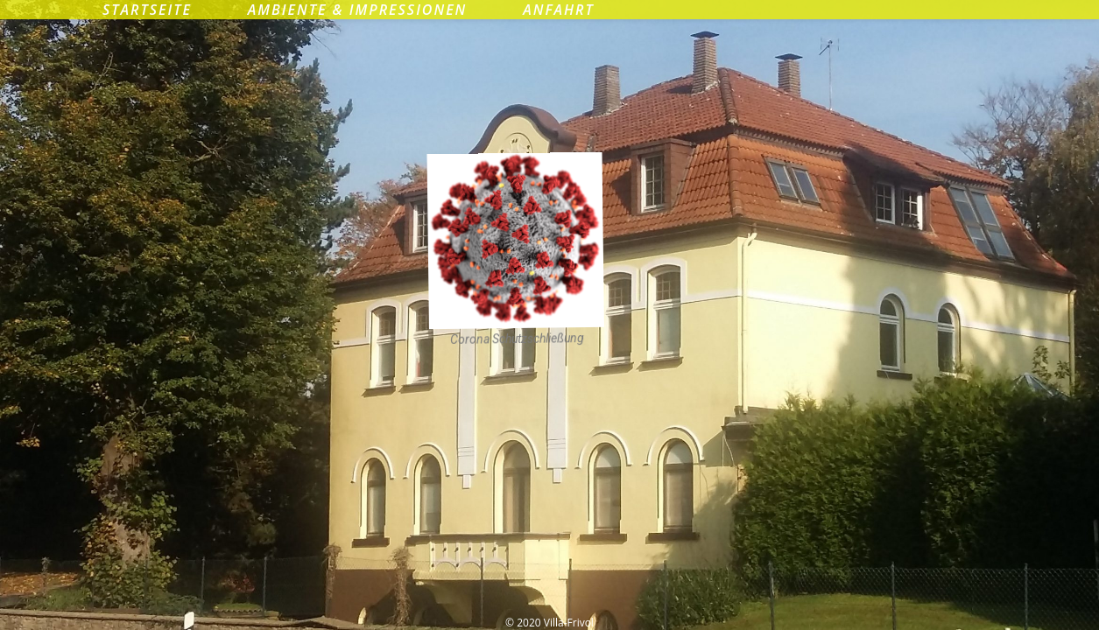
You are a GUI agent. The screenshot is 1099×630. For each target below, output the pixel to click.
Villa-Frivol (549, 81)
